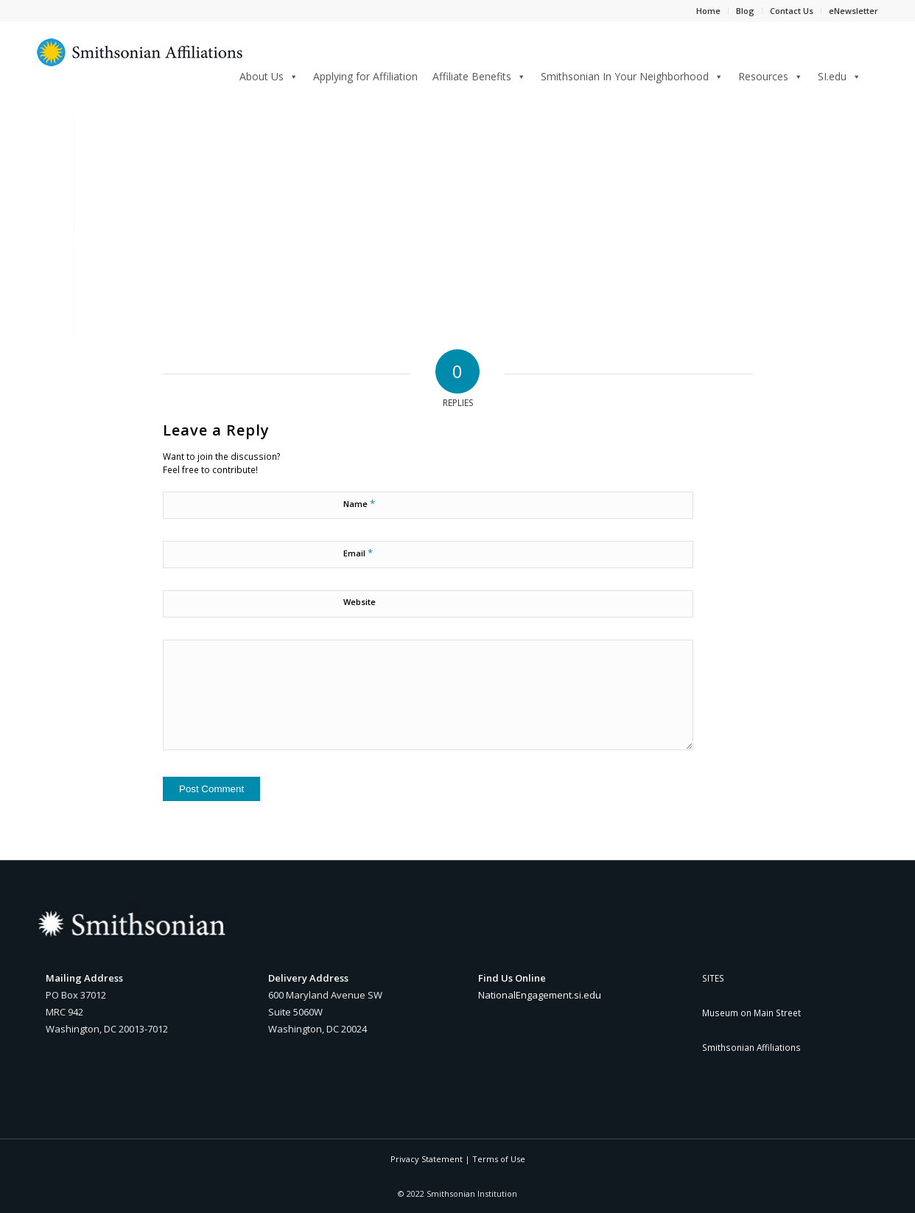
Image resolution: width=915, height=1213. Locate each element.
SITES (713, 978)
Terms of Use (498, 1158)
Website (359, 601)
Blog (745, 10)
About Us (268, 76)
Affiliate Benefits (479, 76)
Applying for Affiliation (365, 76)
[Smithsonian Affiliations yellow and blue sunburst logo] (140, 60)
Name (359, 503)
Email (358, 552)
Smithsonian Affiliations (751, 1047)
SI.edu (839, 76)
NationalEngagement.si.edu (539, 994)
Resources (770, 76)
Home (708, 10)
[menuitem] (873, 76)
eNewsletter (853, 10)
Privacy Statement (426, 1158)
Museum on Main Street (751, 1012)
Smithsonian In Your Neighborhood (632, 76)
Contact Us (791, 10)
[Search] (873, 74)
